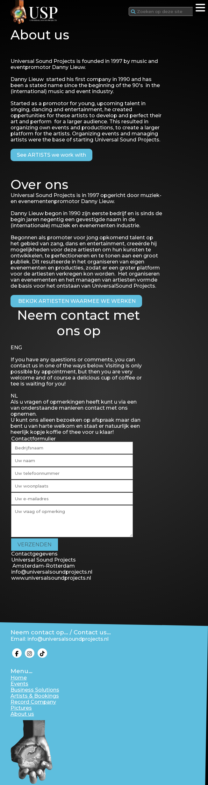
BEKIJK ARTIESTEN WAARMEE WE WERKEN (76, 301)
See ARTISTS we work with (51, 155)
